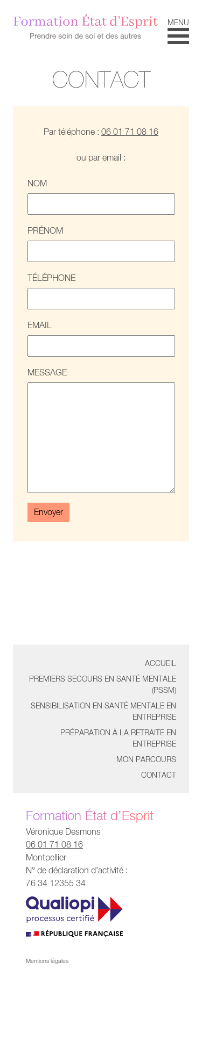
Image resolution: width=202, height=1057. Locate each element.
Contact (158, 774)
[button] (178, 30)
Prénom (101, 244)
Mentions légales (47, 961)
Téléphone (101, 291)
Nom (101, 196)
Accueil (160, 663)
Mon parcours (146, 759)
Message (101, 430)
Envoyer (48, 512)
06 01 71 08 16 (129, 132)
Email (101, 338)
